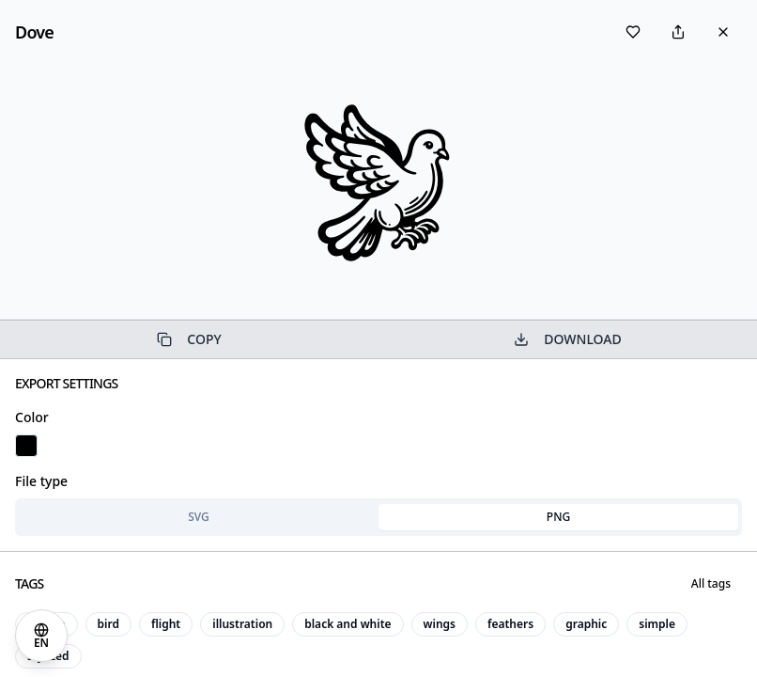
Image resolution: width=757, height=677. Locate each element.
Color (32, 417)
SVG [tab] (198, 517)
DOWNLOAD (567, 339)
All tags (711, 583)
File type (41, 481)
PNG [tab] (558, 517)
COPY (189, 339)
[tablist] (378, 517)
